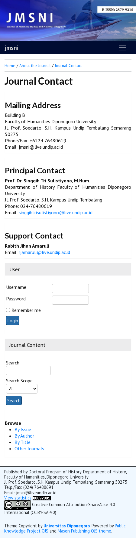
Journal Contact (68, 65)
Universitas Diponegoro (67, 526)
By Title (23, 442)
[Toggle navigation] (122, 48)
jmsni (11, 48)
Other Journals (29, 448)
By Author (24, 436)
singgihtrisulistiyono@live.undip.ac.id (55, 212)
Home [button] (10, 65)
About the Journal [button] (35, 65)
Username (16, 287)
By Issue (23, 429)
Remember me (26, 310)
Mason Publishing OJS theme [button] (84, 531)
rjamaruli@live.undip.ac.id (44, 252)
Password (16, 299)
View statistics (17, 498)
